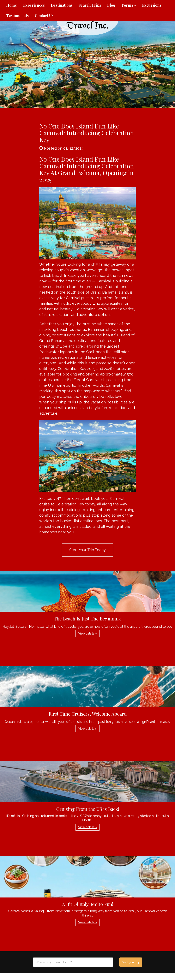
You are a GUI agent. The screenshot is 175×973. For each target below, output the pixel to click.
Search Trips (90, 5)
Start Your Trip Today (87, 550)
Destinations (61, 5)
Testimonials (17, 15)
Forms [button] (129, 5)
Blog (111, 5)
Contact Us (44, 15)
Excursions (151, 5)
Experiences (34, 5)
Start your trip (131, 962)
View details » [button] (87, 633)
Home (11, 5)
